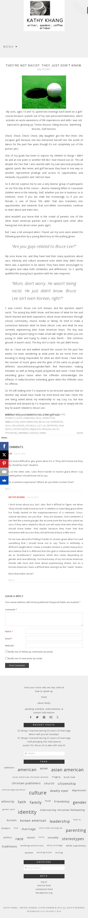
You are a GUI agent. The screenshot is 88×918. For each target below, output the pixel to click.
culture (60, 414)
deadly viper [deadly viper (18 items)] (59, 791)
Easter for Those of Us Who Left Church (44, 745)
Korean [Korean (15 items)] (12, 820)
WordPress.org (44, 892)
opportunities (20, 429)
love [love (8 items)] (16, 828)
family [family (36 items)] (36, 802)
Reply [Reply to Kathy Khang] (11, 580)
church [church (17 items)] (49, 783)
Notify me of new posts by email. (25, 658)
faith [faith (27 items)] (22, 802)
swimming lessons (28, 432)
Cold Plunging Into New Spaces (44, 741)
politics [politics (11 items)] (8, 837)
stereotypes (48, 418)
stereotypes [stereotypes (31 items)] (73, 838)
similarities (11, 432)
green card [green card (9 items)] (9, 809)
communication (32, 414)
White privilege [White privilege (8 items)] (55, 845)
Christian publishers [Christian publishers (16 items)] (26, 783)
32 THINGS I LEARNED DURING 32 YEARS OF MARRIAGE (44, 730)
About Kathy (44, 703)
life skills (31, 425)
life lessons (18, 425)
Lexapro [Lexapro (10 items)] (6, 828)
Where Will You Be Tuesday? (44, 734)
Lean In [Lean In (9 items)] (77, 819)
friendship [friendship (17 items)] (61, 801)
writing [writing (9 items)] (59, 852)
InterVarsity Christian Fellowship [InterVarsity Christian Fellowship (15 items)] (62, 810)
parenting (29, 418)
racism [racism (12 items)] (31, 837)
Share (80, 433)
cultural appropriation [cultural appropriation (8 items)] (14, 790)
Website (9, 645)
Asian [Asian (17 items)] (44, 768)
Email (8, 638)
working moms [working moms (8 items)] (44, 852)
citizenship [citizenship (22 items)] (67, 783)
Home (44, 697)
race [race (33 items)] (19, 838)
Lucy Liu (41, 425)
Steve (8, 453)
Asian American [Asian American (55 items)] (67, 770)
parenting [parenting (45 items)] (76, 830)
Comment (11, 609)
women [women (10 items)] (29, 852)
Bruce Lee (44, 421)
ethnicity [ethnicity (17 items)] (7, 801)
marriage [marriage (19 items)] (29, 829)
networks (52, 425)
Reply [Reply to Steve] (8, 489)
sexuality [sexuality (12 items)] (53, 837)
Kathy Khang (17, 497)
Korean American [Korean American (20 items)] (33, 820)
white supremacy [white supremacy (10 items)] (76, 845)
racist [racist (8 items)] (41, 837)
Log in (44, 881)
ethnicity (10, 418)
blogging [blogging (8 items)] (56, 777)
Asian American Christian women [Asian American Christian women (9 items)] (30, 777)
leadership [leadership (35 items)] (60, 821)
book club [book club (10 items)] (69, 777)
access (15, 421)
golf (8, 425)
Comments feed (44, 889)
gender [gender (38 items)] (79, 802)
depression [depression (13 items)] (79, 790)
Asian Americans (29, 421)
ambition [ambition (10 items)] (9, 767)
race (38, 418)
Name (9, 631)
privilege (46, 429)
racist (55, 429)
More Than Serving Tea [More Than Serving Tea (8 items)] (50, 828)
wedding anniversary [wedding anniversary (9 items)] (32, 845)
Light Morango (48, 911)
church (17, 414)
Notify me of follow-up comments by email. (30, 651)
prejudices (35, 429)
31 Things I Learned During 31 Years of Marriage (44, 738)
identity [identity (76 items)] (27, 812)
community (48, 414)
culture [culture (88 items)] (38, 792)
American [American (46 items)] (27, 769)
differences (56, 421)
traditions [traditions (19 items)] (9, 846)
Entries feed (44, 885)
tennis (42, 432)
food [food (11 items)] (48, 800)
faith (19, 418)
